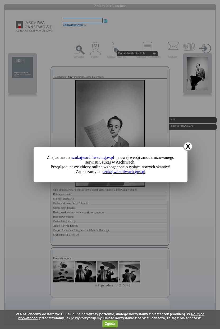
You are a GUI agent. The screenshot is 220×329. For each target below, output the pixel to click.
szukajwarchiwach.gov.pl (92, 157)
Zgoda (110, 324)
